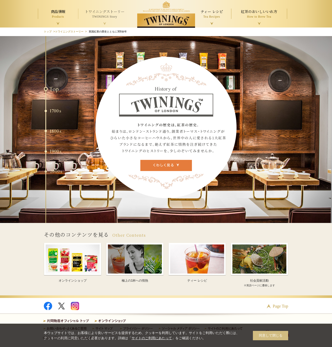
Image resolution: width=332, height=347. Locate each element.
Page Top (280, 306)
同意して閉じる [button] (270, 335)
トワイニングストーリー (69, 31)
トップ (48, 31)
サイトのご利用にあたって (152, 338)
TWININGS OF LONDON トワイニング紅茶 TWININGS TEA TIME (166, 14)
